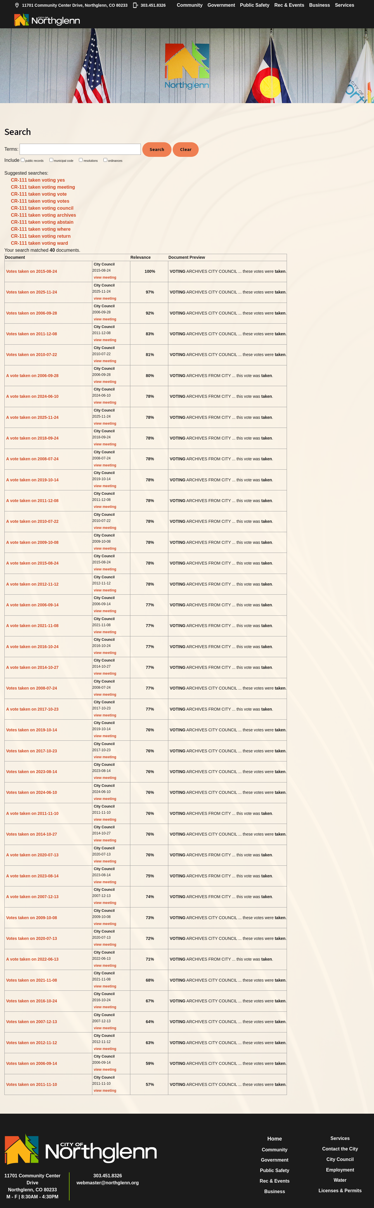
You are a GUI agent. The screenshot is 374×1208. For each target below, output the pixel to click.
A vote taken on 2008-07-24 (32, 459)
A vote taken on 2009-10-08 (32, 542)
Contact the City (340, 1148)
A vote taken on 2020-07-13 (32, 855)
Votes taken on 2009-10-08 (31, 917)
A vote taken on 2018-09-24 (32, 438)
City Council (340, 1159)
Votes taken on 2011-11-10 (31, 1084)
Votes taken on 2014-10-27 (31, 834)
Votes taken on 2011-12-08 (31, 333)
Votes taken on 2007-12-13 (31, 1021)
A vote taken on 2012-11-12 (32, 584)
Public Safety (254, 5)
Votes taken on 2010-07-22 (31, 354)
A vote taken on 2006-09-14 (32, 605)
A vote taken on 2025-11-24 (32, 417)
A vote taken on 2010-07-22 (32, 521)
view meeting (105, 277)
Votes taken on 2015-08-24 (31, 271)
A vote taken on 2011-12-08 (32, 500)
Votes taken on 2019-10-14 (31, 730)
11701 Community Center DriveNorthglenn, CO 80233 (32, 1182)
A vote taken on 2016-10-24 (32, 646)
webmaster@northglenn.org (108, 1182)
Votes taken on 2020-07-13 (31, 938)
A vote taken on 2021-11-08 (32, 625)
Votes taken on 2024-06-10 (31, 792)
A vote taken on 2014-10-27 (32, 667)
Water (340, 1180)
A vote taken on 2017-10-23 (32, 709)
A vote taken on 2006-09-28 (32, 375)
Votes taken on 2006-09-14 (31, 1063)
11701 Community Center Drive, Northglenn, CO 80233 (71, 5)
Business (319, 5)
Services (344, 5)
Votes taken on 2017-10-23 (31, 751)
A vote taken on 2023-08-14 (32, 876)
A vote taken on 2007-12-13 (32, 896)
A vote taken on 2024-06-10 (32, 396)
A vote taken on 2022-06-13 (32, 959)
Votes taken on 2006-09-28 (31, 313)
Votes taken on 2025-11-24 (31, 292)
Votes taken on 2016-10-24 (31, 1001)
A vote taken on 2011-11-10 (32, 813)
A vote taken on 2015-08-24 (32, 563)
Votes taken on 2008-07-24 (31, 688)
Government (221, 5)
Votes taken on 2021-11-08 (31, 980)
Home (274, 1139)
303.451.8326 (149, 5)
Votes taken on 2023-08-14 (31, 771)
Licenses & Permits (340, 1190)
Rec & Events (289, 5)
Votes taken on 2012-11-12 (31, 1042)
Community (189, 5)
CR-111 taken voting (38, 180)
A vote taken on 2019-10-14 (32, 480)
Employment (340, 1169)
